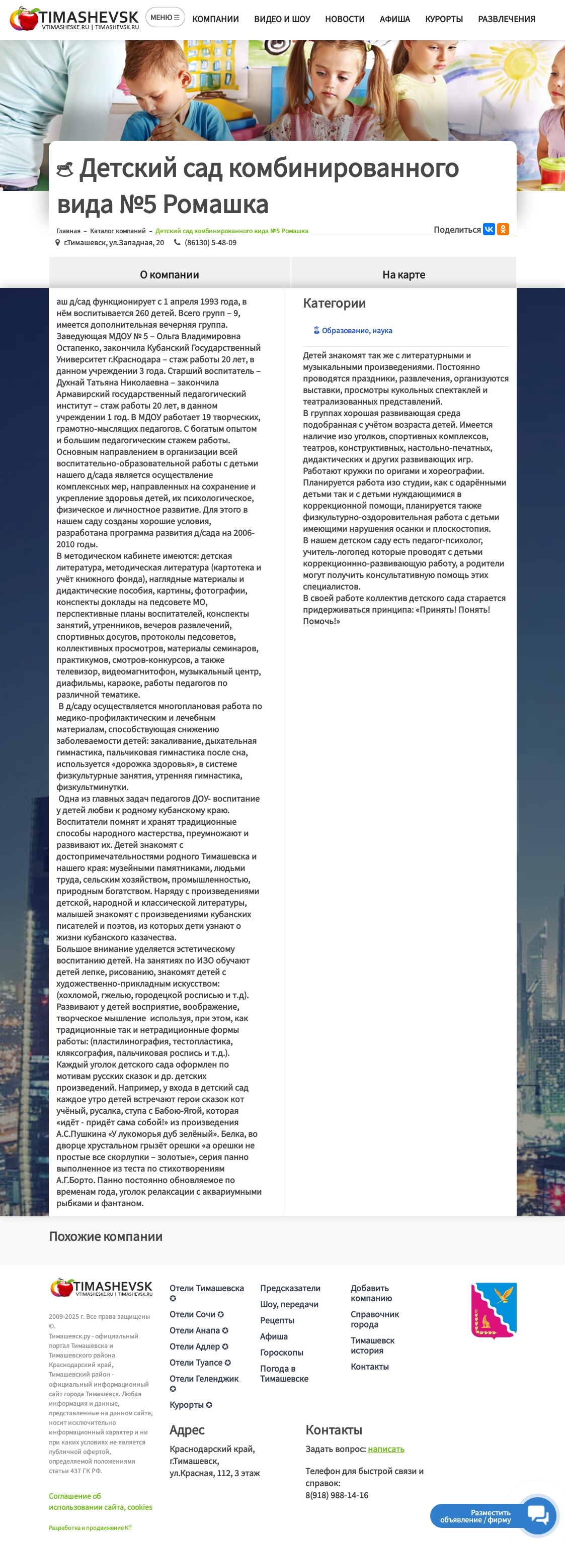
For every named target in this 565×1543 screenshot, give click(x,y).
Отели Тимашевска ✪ (207, 1293)
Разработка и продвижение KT (90, 1527)
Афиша (395, 19)
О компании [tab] (169, 274)
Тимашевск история (372, 1345)
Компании (215, 19)
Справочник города (375, 1319)
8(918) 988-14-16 (336, 1495)
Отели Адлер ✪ (199, 1346)
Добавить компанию (371, 1293)
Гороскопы (281, 1352)
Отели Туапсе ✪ (200, 1362)
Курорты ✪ (191, 1404)
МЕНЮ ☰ (165, 17)
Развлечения (506, 19)
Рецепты (277, 1320)
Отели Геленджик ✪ (204, 1383)
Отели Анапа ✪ (199, 1330)
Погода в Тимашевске (284, 1373)
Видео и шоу (282, 19)
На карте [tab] (403, 274)
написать (386, 1448)
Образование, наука (352, 330)
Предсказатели (290, 1288)
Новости (345, 19)
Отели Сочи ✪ (197, 1314)
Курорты (444, 19)
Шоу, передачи (289, 1304)
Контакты (370, 1366)
